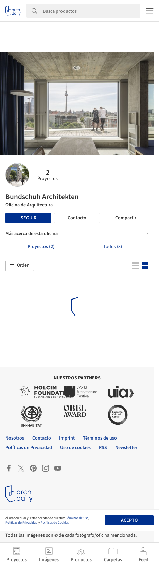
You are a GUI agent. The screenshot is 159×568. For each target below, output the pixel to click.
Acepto (129, 520)
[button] (19, 266)
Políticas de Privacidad (21, 522)
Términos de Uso (77, 518)
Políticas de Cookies (55, 522)
